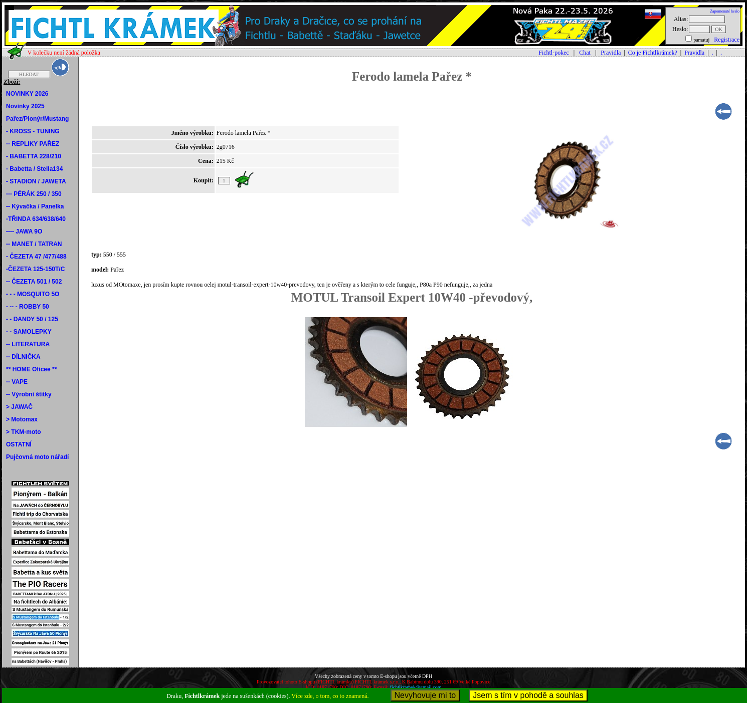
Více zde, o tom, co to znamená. (329, 695)
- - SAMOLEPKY (29, 331)
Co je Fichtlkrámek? (652, 52)
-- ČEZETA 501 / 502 (34, 281)
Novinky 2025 (25, 106)
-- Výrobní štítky (29, 394)
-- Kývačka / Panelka (35, 206)
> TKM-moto (23, 431)
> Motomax (22, 419)
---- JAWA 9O (24, 231)
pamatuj (701, 40)
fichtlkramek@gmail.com (416, 687)
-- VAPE (17, 381)
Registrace (726, 39)
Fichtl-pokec (553, 52)
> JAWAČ (19, 406)
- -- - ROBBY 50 (27, 306)
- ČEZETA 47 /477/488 (36, 256)
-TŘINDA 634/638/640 (36, 218)
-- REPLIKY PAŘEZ (32, 143)
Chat (585, 52)
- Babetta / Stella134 (34, 168)
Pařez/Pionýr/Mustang (37, 118)
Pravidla (611, 52)
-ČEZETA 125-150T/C (35, 269)
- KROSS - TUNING (33, 131)
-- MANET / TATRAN (34, 244)
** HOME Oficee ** (31, 369)
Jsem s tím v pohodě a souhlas (528, 695)
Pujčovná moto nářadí (37, 456)
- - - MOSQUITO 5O (32, 294)
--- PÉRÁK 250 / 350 (34, 193)
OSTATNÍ (19, 444)
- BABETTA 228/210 (33, 156)
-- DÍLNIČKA (23, 356)
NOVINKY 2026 (27, 93)
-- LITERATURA (28, 344)
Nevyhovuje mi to (425, 695)
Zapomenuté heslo (724, 11)
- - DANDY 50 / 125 (32, 319)
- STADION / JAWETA (36, 181)
